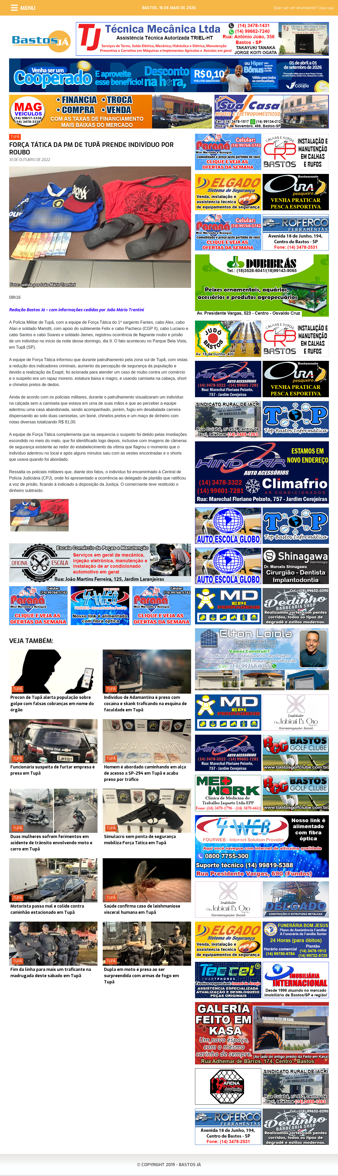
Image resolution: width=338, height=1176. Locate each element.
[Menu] (23, 8)
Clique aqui (326, 8)
